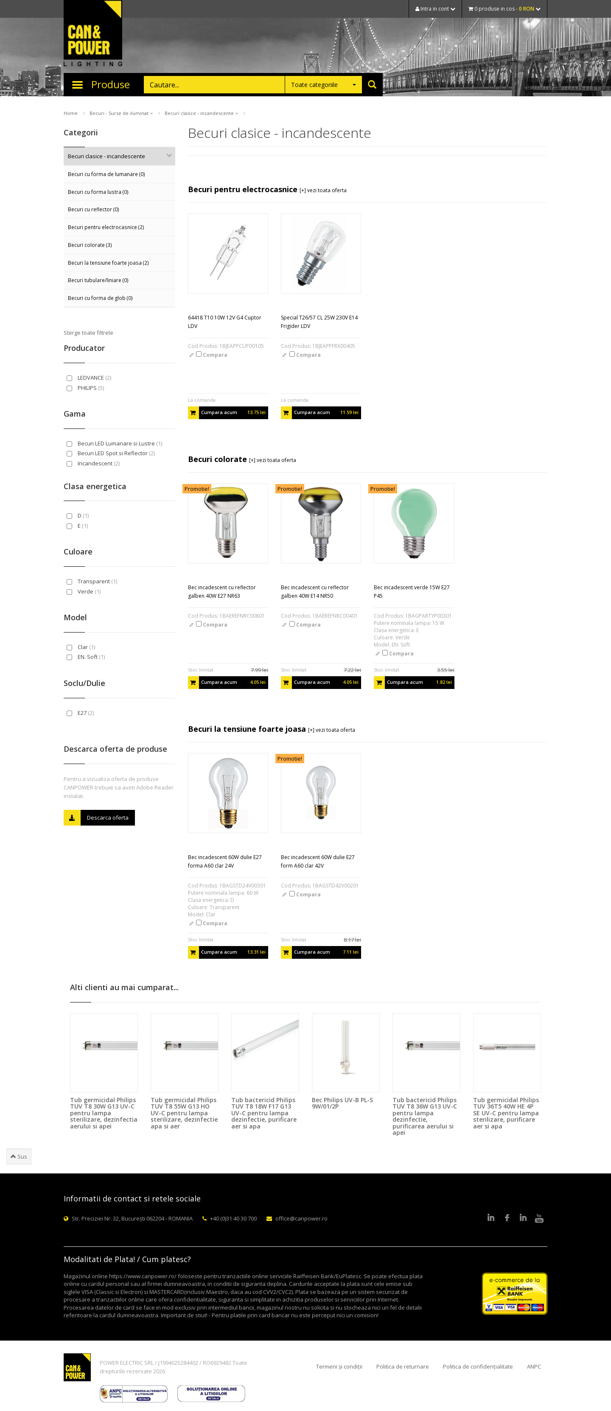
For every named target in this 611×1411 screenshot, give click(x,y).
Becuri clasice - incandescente (201, 113)
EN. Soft (86, 657)
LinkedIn (491, 1218)
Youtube (539, 1218)
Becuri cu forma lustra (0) (98, 191)
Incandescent (93, 463)
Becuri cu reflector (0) (93, 209)
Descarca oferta (96, 818)
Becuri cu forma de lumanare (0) (106, 174)
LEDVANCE (89, 377)
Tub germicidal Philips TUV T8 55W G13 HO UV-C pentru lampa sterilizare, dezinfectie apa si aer (184, 1113)
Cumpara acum (227, 412)
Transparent (92, 581)
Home (71, 113)
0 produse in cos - (504, 8)
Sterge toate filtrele (88, 332)
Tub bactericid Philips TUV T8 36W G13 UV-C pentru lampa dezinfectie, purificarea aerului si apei (424, 1116)
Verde (84, 591)
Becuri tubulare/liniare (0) (98, 280)
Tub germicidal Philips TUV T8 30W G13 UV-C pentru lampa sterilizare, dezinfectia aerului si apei (103, 1113)
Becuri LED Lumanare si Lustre (114, 443)
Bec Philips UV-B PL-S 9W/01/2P (342, 1103)
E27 (80, 713)
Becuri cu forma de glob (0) (100, 297)
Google (523, 1218)
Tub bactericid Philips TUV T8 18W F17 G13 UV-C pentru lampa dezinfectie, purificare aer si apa (264, 1113)
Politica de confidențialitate (478, 1366)
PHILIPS (85, 388)
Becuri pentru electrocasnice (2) (106, 227)
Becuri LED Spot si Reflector (111, 453)
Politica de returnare (402, 1366)
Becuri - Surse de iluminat (121, 113)
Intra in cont (435, 8)
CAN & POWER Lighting (93, 34)
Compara (211, 354)
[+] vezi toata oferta (323, 190)
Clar (81, 647)
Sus (19, 1156)
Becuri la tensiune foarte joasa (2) (108, 262)
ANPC (534, 1366)
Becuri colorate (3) (90, 244)
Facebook (507, 1218)
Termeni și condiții (339, 1366)
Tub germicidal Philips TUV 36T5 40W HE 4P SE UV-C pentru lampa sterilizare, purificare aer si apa (506, 1113)
